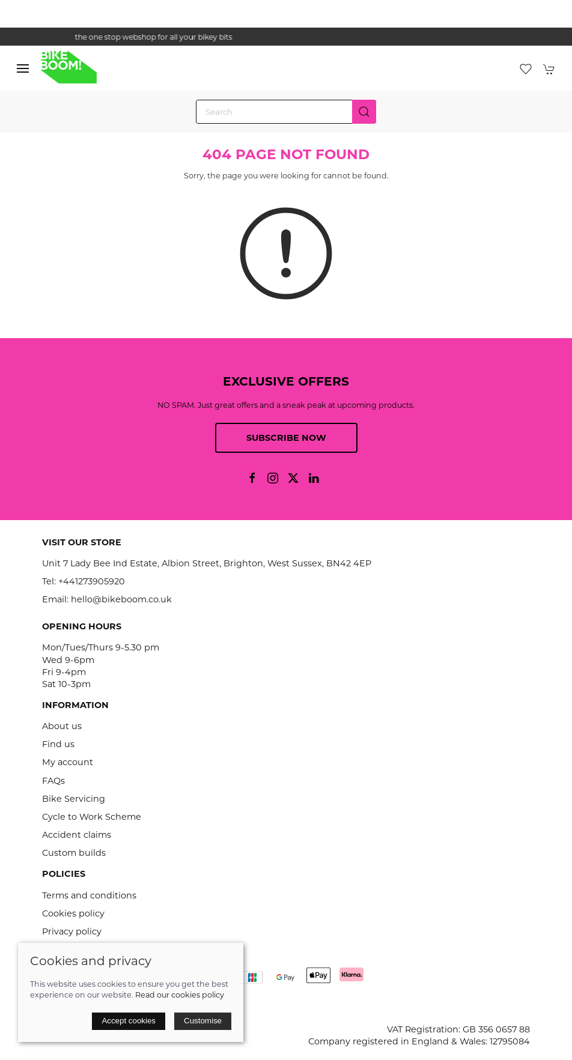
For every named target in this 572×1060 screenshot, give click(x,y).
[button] (23, 68)
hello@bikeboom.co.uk (121, 599)
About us (62, 726)
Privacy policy (72, 931)
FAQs (53, 780)
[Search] (286, 112)
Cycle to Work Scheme (91, 816)
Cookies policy (73, 913)
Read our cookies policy (179, 994)
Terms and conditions (89, 895)
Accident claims (76, 834)
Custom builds (74, 852)
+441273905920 (91, 581)
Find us (58, 744)
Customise (203, 1020)
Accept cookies (129, 1020)
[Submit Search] (364, 112)
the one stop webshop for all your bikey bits (286, 36)
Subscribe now (286, 437)
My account (67, 762)
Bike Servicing (73, 798)
